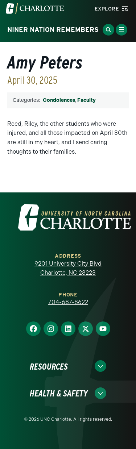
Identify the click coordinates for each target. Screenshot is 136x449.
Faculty (86, 100)
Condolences (59, 100)
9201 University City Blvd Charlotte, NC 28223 (68, 268)
